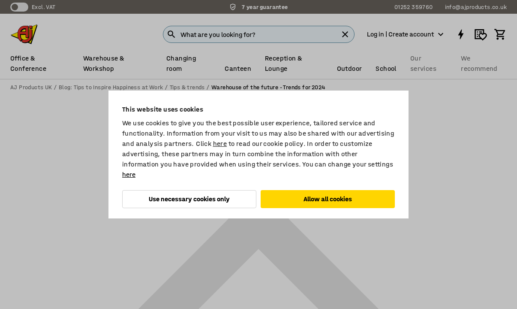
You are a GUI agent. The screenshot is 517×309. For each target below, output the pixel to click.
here (220, 143)
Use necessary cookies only (189, 199)
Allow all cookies (328, 199)
